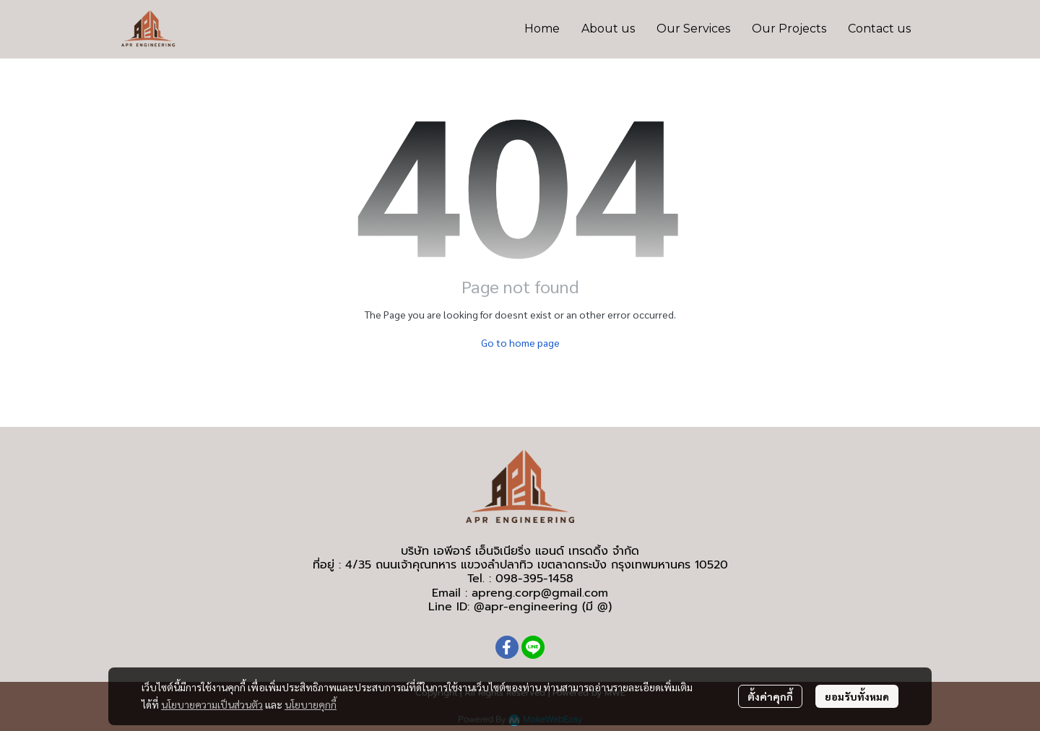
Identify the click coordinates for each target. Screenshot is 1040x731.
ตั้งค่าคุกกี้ (770, 696)
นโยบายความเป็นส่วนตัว (212, 704)
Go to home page (520, 342)
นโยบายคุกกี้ (311, 704)
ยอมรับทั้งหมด (857, 696)
